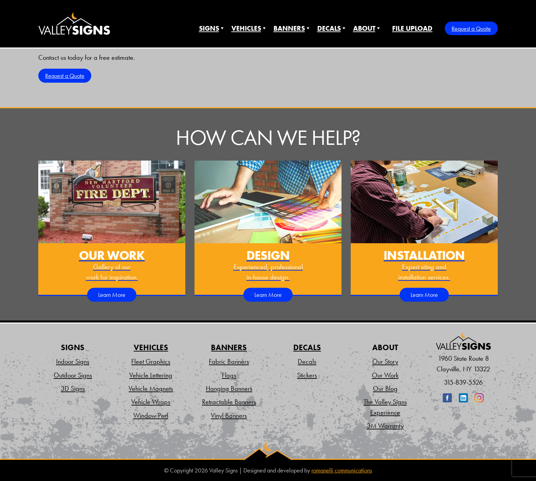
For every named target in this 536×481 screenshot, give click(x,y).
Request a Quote (471, 28)
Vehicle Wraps (150, 401)
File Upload (412, 28)
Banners (289, 28)
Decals (329, 28)
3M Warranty (385, 425)
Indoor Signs (72, 361)
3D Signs (73, 388)
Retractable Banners (229, 401)
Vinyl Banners (229, 415)
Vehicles (246, 28)
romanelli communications (341, 470)
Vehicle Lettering (150, 375)
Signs (209, 28)
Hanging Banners (229, 388)
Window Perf (150, 415)
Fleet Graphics (150, 361)
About (364, 28)
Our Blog (385, 388)
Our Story (385, 361)
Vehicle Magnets (151, 388)
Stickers (307, 375)
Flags (229, 375)
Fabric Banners (229, 361)
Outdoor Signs (73, 375)
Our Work (385, 375)
